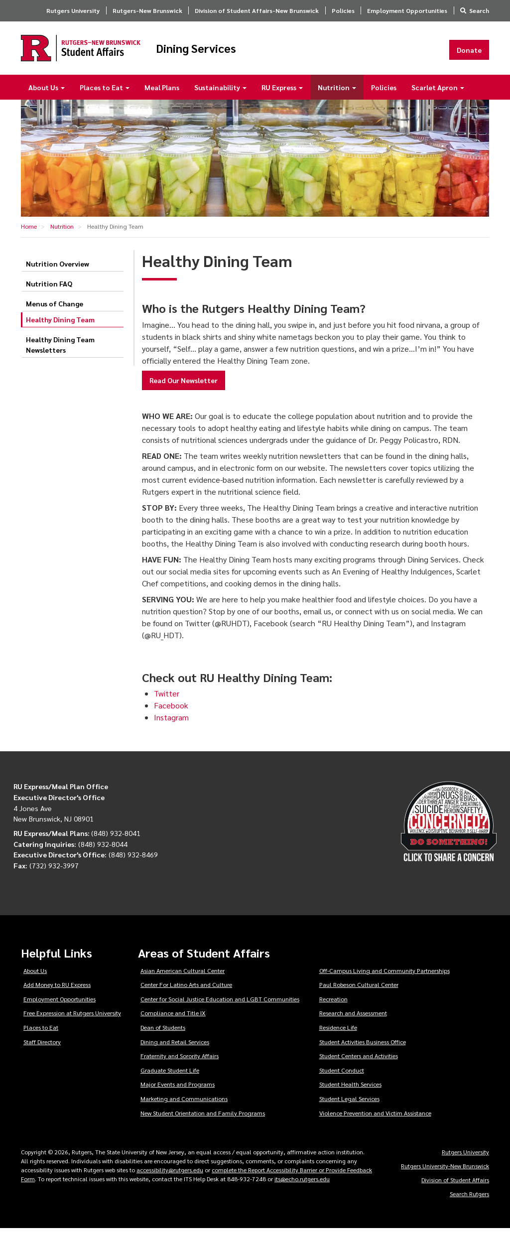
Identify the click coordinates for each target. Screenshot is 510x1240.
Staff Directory (42, 1053)
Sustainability (220, 98)
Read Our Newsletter (183, 391)
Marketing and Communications (184, 1110)
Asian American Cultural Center (182, 982)
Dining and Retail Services (174, 1053)
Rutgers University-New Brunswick (445, 1177)
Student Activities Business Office (362, 1053)
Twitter (166, 705)
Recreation (333, 1010)
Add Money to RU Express (57, 996)
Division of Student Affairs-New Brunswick (257, 10)
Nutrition (337, 98)
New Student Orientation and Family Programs (202, 1124)
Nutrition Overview (57, 275)
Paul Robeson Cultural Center (358, 996)
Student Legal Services (349, 1110)
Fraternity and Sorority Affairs (179, 1067)
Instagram (171, 729)
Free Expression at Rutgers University (72, 1024)
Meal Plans (161, 98)
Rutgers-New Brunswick (147, 10)
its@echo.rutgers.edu (302, 1190)
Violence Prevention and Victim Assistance (375, 1124)
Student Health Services (350, 1096)
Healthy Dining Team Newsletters (60, 356)
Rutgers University (73, 10)
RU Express (282, 98)
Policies (343, 10)
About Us (46, 98)
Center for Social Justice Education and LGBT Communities (219, 1010)
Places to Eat (104, 98)
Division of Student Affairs (455, 1191)
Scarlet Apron (437, 98)
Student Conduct (341, 1082)
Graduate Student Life (169, 1082)
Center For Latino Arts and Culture (186, 996)
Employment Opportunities (407, 10)
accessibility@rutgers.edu (169, 1181)
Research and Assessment (353, 1024)
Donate (469, 55)
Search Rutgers (469, 1205)
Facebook (171, 717)
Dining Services (252, 54)
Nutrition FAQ (49, 294)
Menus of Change (54, 314)
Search (479, 10)
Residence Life (338, 1039)
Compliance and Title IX (173, 1024)
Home (29, 238)
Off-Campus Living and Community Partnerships (384, 982)
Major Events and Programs (177, 1096)
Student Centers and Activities (358, 1067)
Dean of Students (162, 1039)
